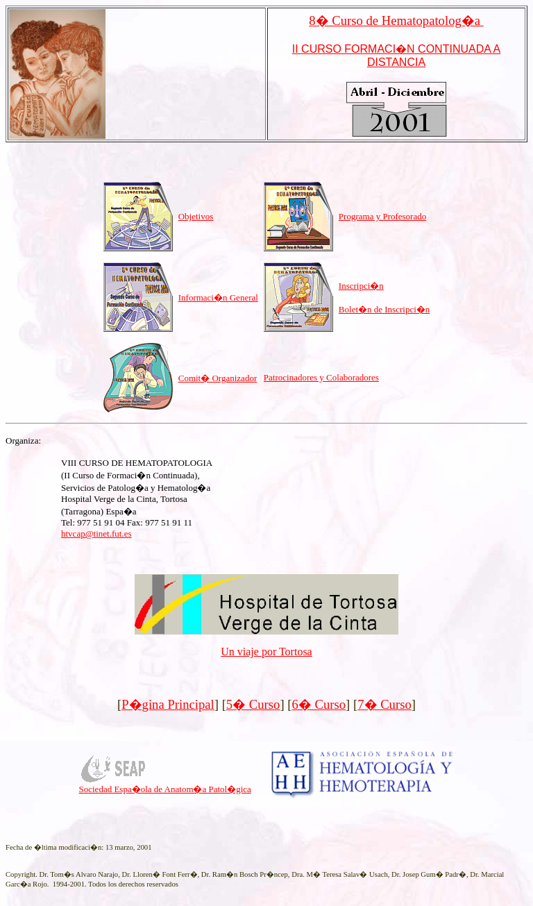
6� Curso (319, 704)
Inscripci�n (361, 285)
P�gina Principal (167, 704)
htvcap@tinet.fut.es (96, 533)
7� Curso (384, 704)
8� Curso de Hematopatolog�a (396, 20)
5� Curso (253, 704)
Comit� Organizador (217, 378)
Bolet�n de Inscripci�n (384, 309)
